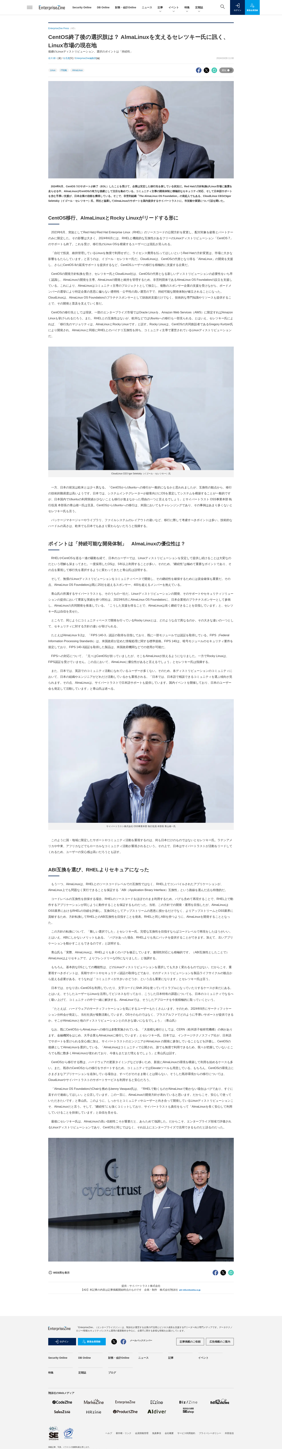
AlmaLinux (77, 70)
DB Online (103, 7)
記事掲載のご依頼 (190, 1341)
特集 (187, 7)
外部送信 (229, 1433)
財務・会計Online (125, 7)
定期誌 (199, 7)
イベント (173, 7)
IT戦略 (64, 70)
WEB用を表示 (59, 1272)
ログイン (61, 1341)
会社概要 (169, 1433)
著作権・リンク (123, 1433)
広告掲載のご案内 (219, 1341)
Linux (52, 70)
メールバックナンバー (141, 1340)
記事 (160, 7)
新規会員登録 (91, 1341)
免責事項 (156, 1433)
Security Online (81, 7)
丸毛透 (66, 58)
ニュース (147, 7)
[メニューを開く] (29, 7)
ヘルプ (108, 1433)
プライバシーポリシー (210, 1433)
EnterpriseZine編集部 (85, 58)
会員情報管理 (141, 1433)
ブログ (112, 1372)
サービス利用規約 (186, 1433)
